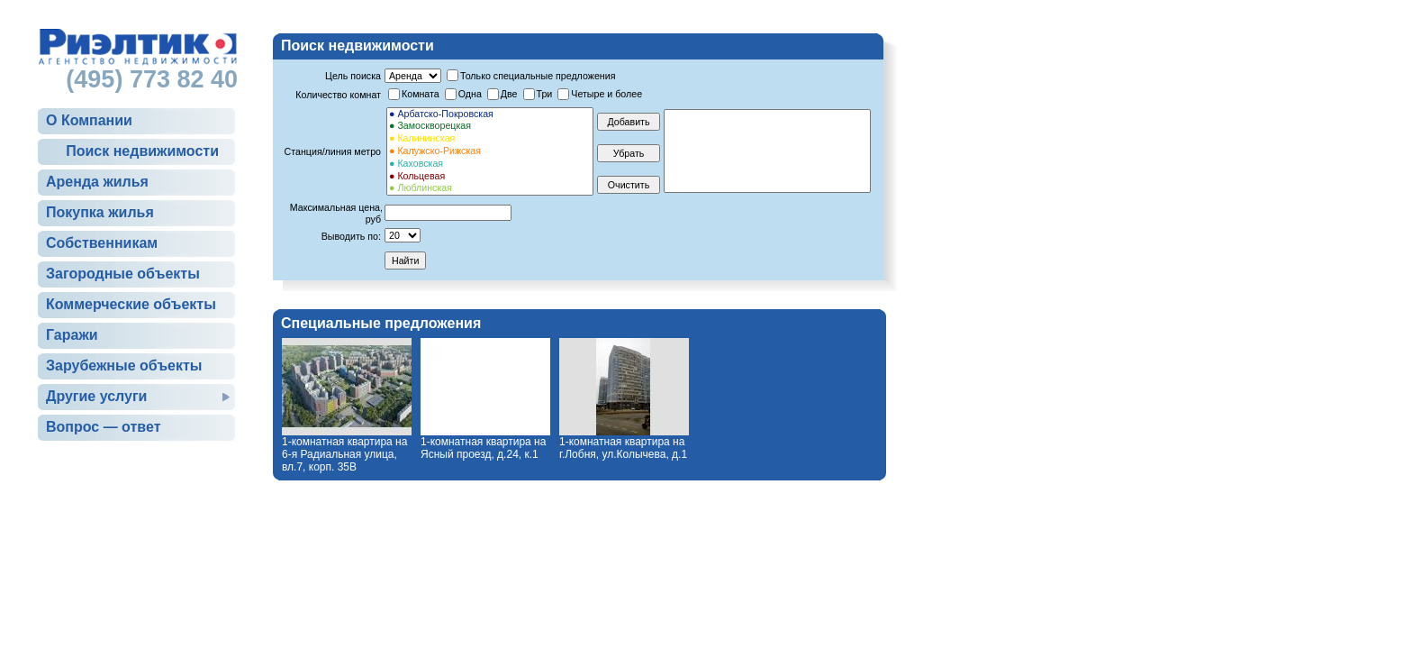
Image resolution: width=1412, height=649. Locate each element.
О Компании (89, 120)
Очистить (628, 184)
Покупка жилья (100, 212)
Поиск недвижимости (142, 151)
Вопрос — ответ (103, 426)
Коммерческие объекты (131, 304)
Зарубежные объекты (124, 365)
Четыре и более (606, 93)
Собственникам (102, 243)
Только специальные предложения (537, 75)
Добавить (628, 121)
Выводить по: (351, 236)
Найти (405, 260)
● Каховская (490, 164)
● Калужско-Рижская (490, 151)
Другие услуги (96, 396)
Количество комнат (338, 94)
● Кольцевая (490, 176)
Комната (420, 93)
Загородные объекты (123, 273)
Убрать (629, 153)
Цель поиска (353, 75)
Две (509, 93)
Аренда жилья (97, 181)
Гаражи (72, 335)
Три (545, 93)
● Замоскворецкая (490, 126)
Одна (470, 93)
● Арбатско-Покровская (490, 114)
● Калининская (490, 139)
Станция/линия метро (333, 151)
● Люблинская (490, 188)
